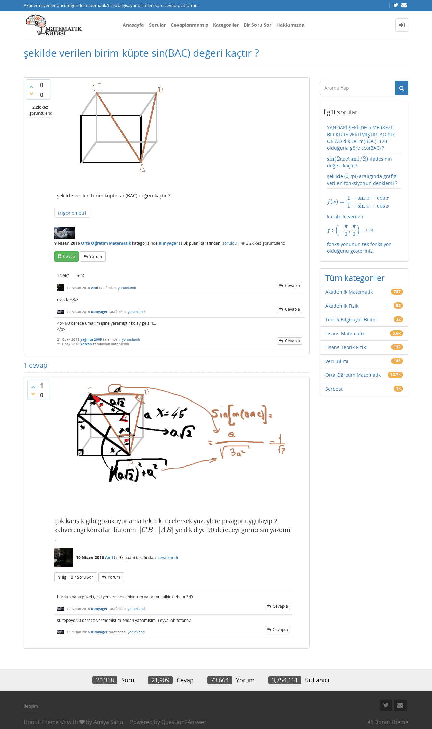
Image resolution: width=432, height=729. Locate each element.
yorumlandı (127, 287)
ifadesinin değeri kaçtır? (360, 162)
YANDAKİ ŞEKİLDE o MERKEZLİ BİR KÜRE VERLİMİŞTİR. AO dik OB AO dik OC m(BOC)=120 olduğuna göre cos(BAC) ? (361, 137)
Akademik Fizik (341, 305)
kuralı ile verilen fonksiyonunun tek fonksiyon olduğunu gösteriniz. (364, 224)
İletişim (31, 706)
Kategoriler (226, 25)
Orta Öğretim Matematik (106, 243)
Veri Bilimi (336, 361)
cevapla (292, 285)
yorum (95, 256)
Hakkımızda (290, 25)
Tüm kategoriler (355, 277)
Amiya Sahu (108, 722)
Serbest (334, 389)
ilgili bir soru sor (77, 577)
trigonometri (72, 213)
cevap (69, 256)
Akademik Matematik (349, 292)
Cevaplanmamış (189, 25)
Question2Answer (184, 722)
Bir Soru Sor (257, 25)
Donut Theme (41, 722)
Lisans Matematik (345, 333)
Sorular (157, 25)
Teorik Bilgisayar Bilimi (351, 319)
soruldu (229, 243)
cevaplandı (168, 557)
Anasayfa (133, 25)
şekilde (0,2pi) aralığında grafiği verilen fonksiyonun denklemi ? (362, 179)
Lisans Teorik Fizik (345, 347)
